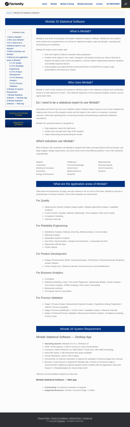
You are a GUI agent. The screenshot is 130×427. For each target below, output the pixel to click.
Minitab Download (85, 4)
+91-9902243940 (113, 4)
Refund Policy (75, 418)
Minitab (54, 4)
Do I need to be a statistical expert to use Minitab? (16, 46)
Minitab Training (67, 4)
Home (44, 4)
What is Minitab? (14, 37)
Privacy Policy (44, 418)
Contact (99, 4)
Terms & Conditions (59, 418)
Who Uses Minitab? (15, 40)
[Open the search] (125, 4)
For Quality (15, 63)
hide (22, 32)
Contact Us (87, 418)
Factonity (61, 421)
